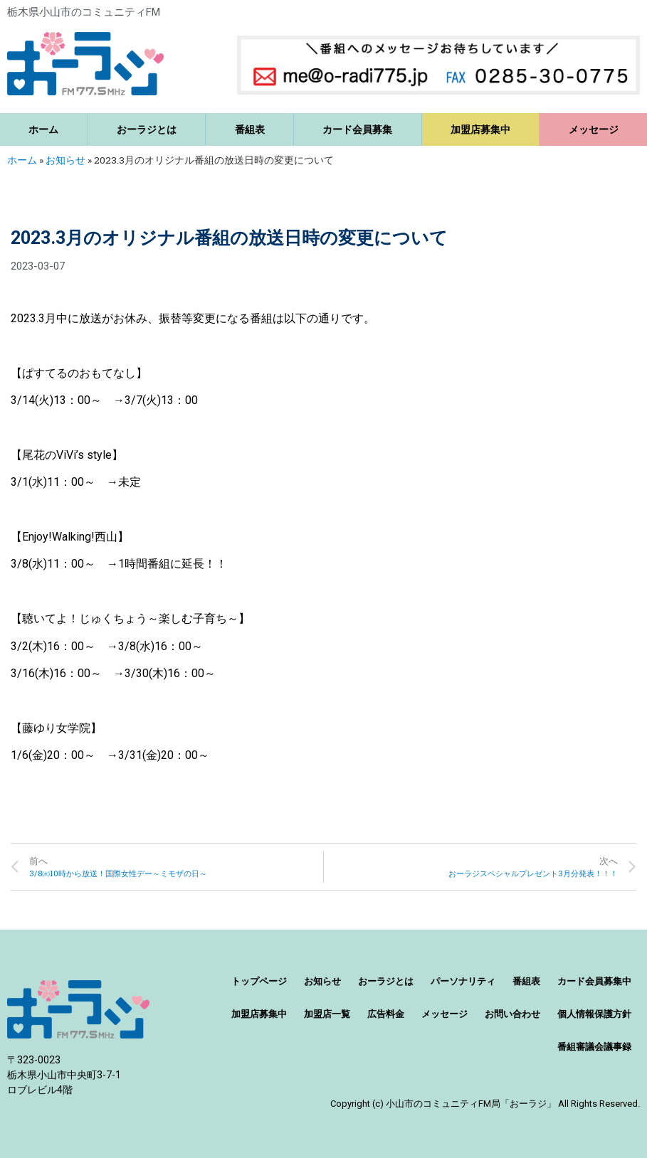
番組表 (250, 129)
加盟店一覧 (327, 1014)
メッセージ (444, 1014)
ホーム (43, 129)
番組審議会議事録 (594, 1046)
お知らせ (65, 160)
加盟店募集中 (480, 129)
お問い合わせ (512, 1014)
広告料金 (385, 1014)
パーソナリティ (463, 981)
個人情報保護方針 (594, 1014)
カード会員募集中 (594, 981)
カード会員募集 (357, 129)
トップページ (259, 981)
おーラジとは (147, 129)
